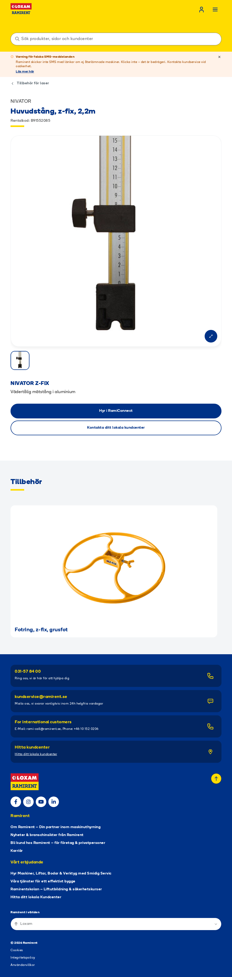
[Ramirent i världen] (116, 924)
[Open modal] (211, 336)
